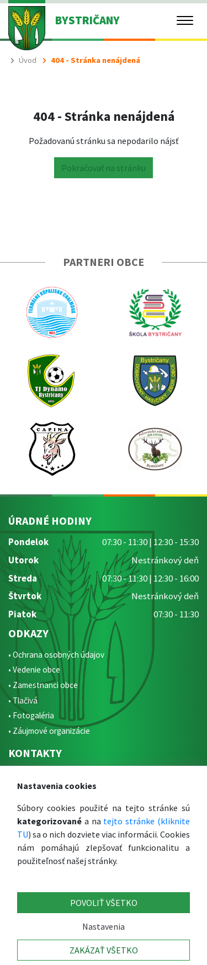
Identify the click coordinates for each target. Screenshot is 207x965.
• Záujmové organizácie (49, 731)
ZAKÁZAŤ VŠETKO (104, 950)
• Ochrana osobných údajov (56, 654)
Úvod (27, 60)
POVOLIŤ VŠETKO (103, 902)
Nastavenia (103, 926)
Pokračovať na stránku (103, 167)
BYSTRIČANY (87, 20)
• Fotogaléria (31, 715)
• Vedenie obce (34, 669)
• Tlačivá (23, 700)
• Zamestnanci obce (43, 685)
